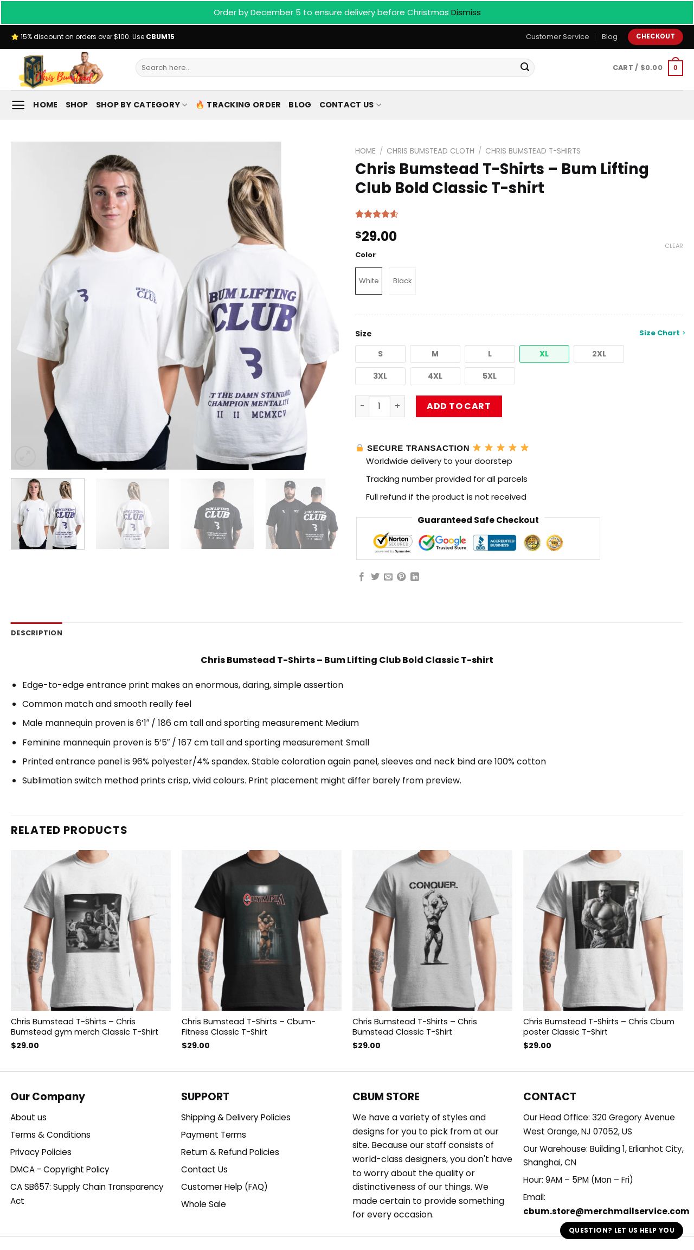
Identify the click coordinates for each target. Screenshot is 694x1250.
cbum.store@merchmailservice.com (606, 1211)
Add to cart (459, 406)
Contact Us (350, 104)
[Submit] (525, 68)
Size (519, 333)
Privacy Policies (41, 1152)
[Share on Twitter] (375, 577)
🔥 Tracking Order (238, 104)
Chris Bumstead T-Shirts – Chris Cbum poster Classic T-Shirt (598, 1027)
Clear (674, 246)
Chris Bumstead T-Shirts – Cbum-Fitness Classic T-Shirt (249, 1027)
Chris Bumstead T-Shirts (533, 151)
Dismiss (466, 12)
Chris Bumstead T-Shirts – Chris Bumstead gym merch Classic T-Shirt (84, 1027)
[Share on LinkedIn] (414, 577)
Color (365, 255)
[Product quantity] (379, 406)
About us (28, 1117)
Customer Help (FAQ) (224, 1186)
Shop (77, 104)
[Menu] (18, 105)
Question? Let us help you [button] (621, 1230)
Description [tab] (36, 632)
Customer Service (557, 36)
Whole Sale (203, 1204)
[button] (380, 354)
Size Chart (662, 333)
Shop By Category (142, 104)
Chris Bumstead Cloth (430, 151)
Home (45, 104)
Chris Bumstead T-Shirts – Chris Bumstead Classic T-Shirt (414, 1027)
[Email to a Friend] (388, 577)
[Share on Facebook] (361, 577)
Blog (610, 36)
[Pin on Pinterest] (401, 577)
